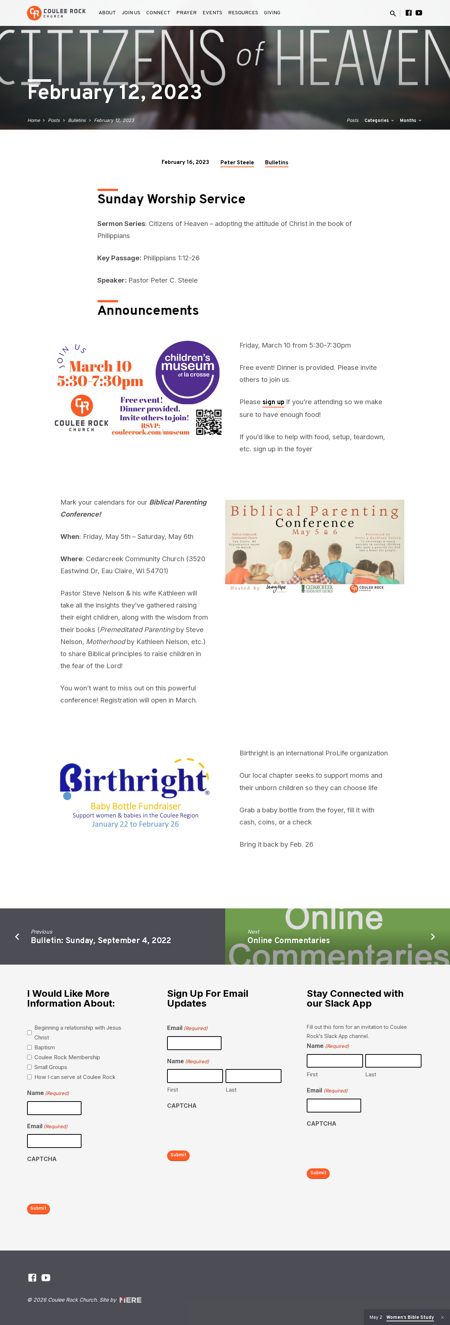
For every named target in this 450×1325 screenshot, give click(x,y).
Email (47, 1126)
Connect (158, 13)
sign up (273, 402)
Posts (54, 120)
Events (212, 13)
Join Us (131, 13)
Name (48, 1093)
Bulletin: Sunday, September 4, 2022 (101, 941)
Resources (243, 13)
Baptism (44, 1047)
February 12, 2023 (114, 120)
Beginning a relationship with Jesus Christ (77, 1032)
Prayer (186, 13)
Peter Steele (237, 163)
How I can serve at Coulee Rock (75, 1076)
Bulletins (77, 120)
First (172, 1089)
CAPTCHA (42, 1159)
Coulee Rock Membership (67, 1057)
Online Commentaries (288, 941)
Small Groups (50, 1067)
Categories (379, 121)
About (107, 13)
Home (33, 120)
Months (411, 121)
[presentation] (82, 1181)
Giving (272, 13)
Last (231, 1089)
